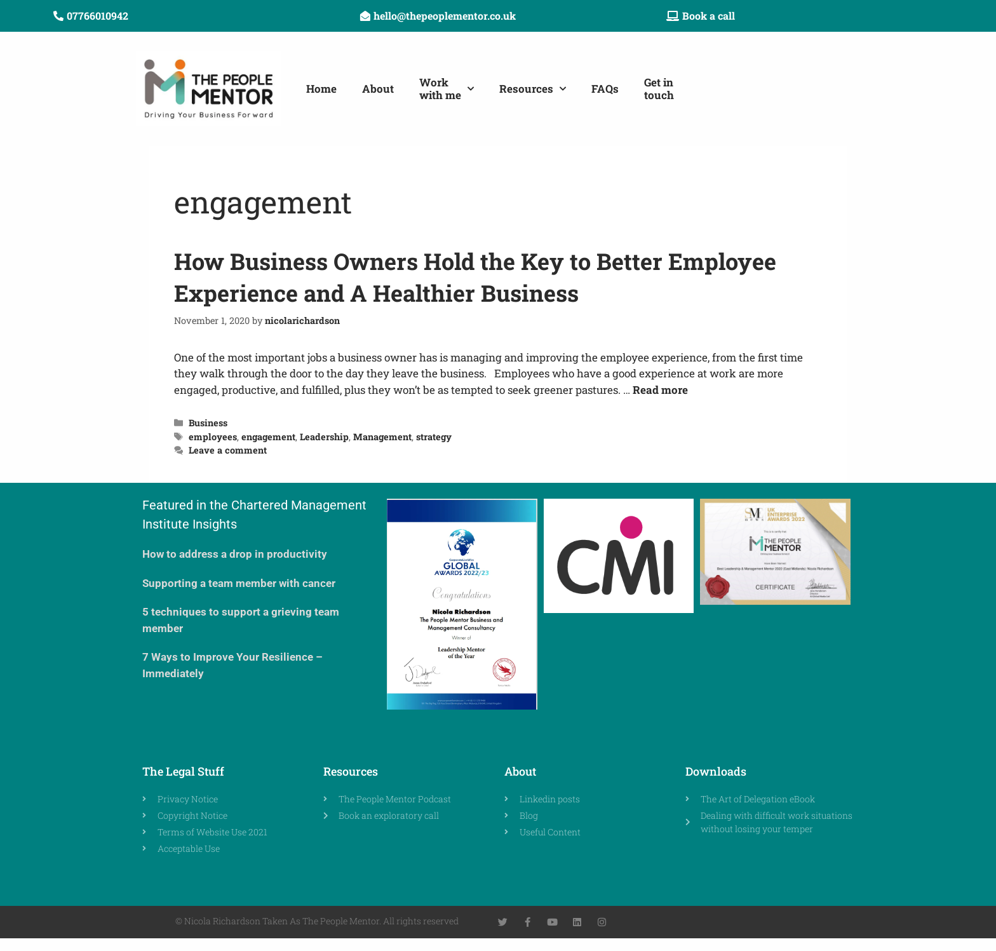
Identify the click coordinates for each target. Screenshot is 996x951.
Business (208, 423)
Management (382, 437)
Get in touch (659, 88)
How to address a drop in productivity (234, 554)
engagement (268, 437)
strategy (434, 437)
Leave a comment (228, 450)
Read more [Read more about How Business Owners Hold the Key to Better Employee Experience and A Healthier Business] (660, 389)
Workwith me (446, 88)
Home (321, 88)
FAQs (605, 88)
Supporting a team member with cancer (238, 583)
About (378, 88)
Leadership (324, 437)
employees (213, 437)
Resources (532, 89)
